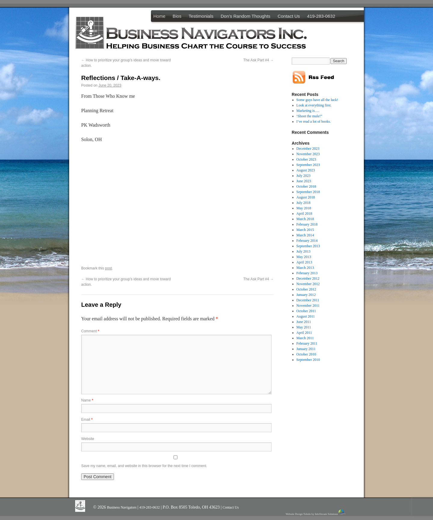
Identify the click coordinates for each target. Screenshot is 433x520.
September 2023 (308, 165)
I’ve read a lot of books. (313, 121)
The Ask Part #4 (258, 60)
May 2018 (303, 208)
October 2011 (306, 311)
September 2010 (308, 360)
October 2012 (306, 289)
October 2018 (306, 186)
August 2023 (305, 170)
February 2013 (307, 273)
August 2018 (305, 197)
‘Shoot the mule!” (309, 116)
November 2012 (308, 284)
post (108, 268)
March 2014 (305, 235)
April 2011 (304, 333)
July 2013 (303, 251)
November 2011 (308, 305)
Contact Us (289, 16)
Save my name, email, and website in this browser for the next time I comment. (144, 466)
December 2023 (307, 148)
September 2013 (308, 246)
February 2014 (307, 240)
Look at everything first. (314, 105)
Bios (177, 16)
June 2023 (303, 181)
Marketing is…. (307, 111)
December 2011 (307, 300)
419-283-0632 (321, 16)
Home (159, 16)
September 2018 (308, 192)
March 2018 (305, 219)
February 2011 (307, 343)
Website (87, 439)
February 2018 (307, 224)
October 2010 (306, 354)
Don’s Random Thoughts (245, 16)
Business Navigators (122, 507)
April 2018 (304, 213)
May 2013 (303, 257)
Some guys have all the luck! (317, 100)
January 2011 (306, 349)
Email (87, 419)
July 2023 (303, 176)
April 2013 (304, 262)
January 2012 (306, 295)
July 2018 (303, 203)
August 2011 (305, 316)
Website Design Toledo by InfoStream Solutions (316, 512)
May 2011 (303, 327)
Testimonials (201, 16)
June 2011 (303, 322)
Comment (90, 331)
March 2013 (305, 268)
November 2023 (308, 154)
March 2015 (305, 230)
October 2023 (306, 159)
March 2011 (305, 338)
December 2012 (307, 278)
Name (87, 400)
